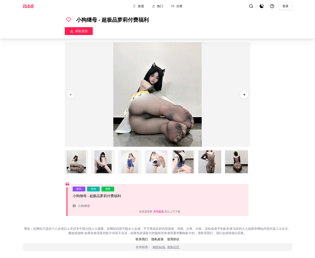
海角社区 (173, 247)
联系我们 (142, 239)
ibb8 (28, 6)
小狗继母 (81, 206)
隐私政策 (157, 239)
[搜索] (251, 6)
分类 (176, 6)
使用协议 (173, 239)
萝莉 (79, 189)
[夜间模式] (262, 6)
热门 (157, 6)
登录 (285, 6)
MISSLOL (159, 247)
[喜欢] (69, 20)
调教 (107, 189)
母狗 (93, 189)
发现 (138, 6)
